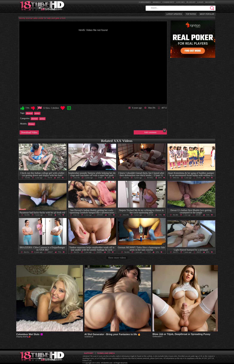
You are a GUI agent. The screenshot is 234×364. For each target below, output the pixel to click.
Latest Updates (174, 14)
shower (29, 113)
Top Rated (191, 14)
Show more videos (117, 257)
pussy (37, 113)
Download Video (29, 132)
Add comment (155, 131)
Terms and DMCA (106, 353)
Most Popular (207, 14)
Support (88, 353)
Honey (31, 124)
